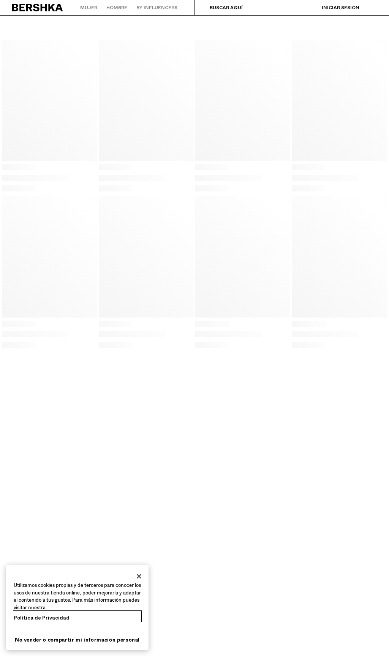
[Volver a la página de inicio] (37, 7)
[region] (77, 607)
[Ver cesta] (371, 7)
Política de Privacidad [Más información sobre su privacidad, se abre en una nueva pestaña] (42, 617)
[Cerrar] (139, 576)
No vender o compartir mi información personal (77, 639)
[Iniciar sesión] (333, 7)
